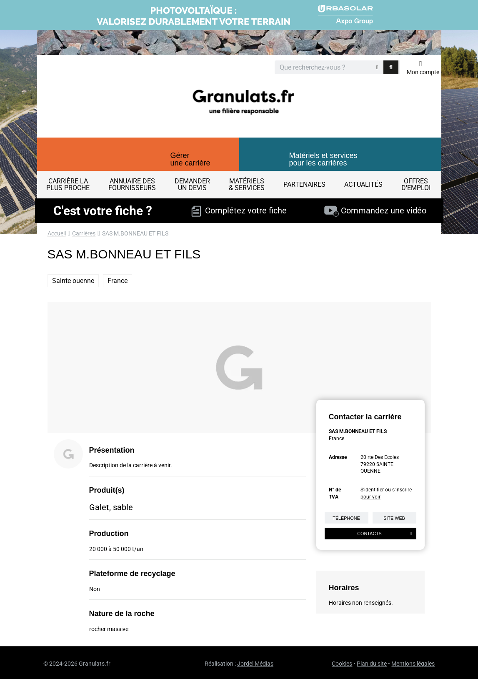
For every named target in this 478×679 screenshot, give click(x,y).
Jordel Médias (255, 663)
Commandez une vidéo (375, 210)
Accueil (57, 233)
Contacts (384, 533)
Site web (394, 518)
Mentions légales (413, 663)
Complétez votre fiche (239, 210)
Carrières (83, 233)
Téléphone (346, 518)
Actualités (363, 184)
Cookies (342, 663)
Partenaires (304, 184)
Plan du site (372, 663)
